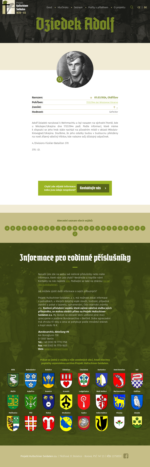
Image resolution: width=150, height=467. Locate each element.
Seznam (78, 7)
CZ (139, 7)
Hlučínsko (63, 7)
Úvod (49, 7)
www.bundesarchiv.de (56, 348)
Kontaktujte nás (90, 188)
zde (68, 281)
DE (145, 7)
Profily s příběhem (98, 7)
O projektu (119, 7)
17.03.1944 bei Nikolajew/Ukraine (102, 102)
